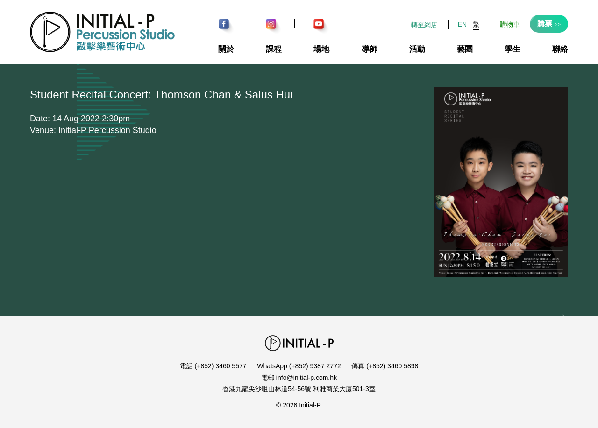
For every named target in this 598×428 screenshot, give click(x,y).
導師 (369, 49)
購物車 (510, 24)
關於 (226, 49)
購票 (549, 24)
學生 (512, 49)
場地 (321, 49)
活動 (417, 49)
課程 (274, 49)
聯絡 (560, 49)
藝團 (465, 49)
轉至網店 (424, 24)
